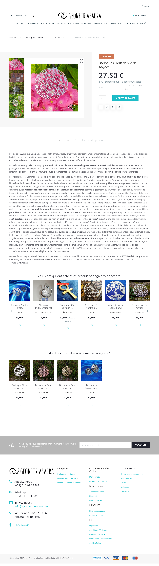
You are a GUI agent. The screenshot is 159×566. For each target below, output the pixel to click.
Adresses (125, 489)
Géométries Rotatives (43, 315)
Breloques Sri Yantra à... (91, 309)
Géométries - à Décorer (67, 481)
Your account (128, 470)
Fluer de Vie (139, 315)
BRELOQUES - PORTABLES (31, 23)
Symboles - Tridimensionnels (69, 485)
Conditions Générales (98, 532)
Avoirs (123, 485)
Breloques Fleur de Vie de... (43, 389)
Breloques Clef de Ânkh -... (67, 309)
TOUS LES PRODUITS (112, 23)
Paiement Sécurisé (97, 537)
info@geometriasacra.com (31, 509)
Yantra (19, 315)
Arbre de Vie (115, 315)
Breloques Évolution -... (91, 389)
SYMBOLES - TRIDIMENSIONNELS (86, 23)
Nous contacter (95, 503)
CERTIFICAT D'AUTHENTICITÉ (134, 23)
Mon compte (94, 479)
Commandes (126, 481)
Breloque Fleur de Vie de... (19, 389)
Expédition (93, 528)
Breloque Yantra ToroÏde (19, 309)
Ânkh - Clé (67, 315)
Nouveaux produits (97, 513)
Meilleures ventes (96, 518)
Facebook (19, 527)
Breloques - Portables (66, 477)
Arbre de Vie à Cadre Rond (115, 309)
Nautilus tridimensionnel (43, 309)
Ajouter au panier (125, 98)
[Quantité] (102, 98)
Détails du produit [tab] (93, 142)
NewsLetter (94, 498)
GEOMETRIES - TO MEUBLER (57, 23)
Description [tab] (62, 142)
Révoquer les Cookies (98, 484)
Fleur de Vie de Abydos (139, 309)
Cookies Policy (95, 545)
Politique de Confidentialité (100, 541)
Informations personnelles (132, 476)
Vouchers (125, 494)
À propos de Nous (96, 494)
